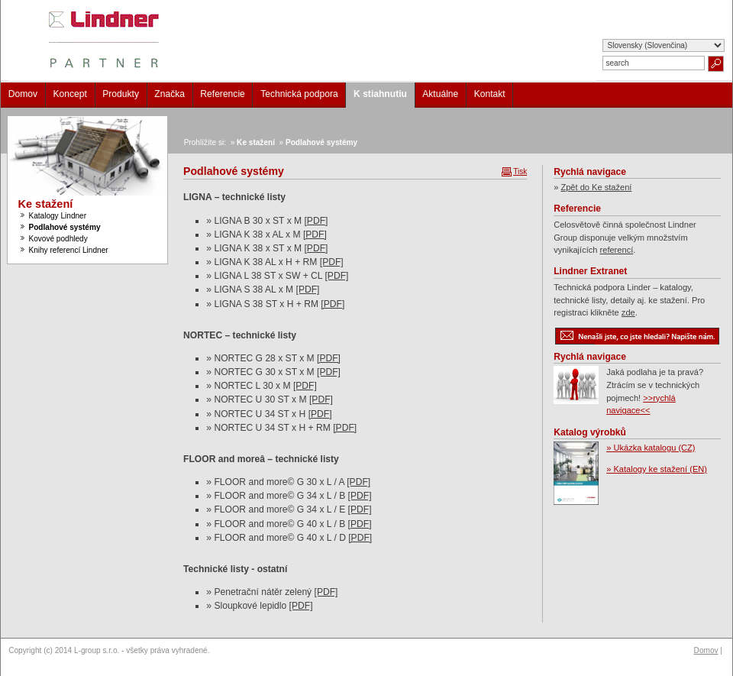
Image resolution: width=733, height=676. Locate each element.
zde (628, 312)
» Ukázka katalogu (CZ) (650, 447)
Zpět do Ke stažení (595, 187)
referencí (617, 249)
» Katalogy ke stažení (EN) (656, 469)
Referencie (222, 94)
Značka (169, 94)
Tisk (520, 171)
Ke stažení (45, 204)
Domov (22, 94)
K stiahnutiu (380, 94)
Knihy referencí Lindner (68, 250)
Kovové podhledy (57, 238)
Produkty (120, 94)
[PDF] (316, 220)
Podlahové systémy (64, 227)
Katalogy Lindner (57, 216)
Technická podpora (299, 94)
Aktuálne (440, 94)
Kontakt (489, 94)
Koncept (69, 94)
